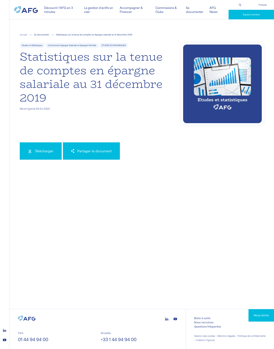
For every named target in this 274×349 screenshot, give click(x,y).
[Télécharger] (41, 151)
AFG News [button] (214, 9)
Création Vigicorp (205, 340)
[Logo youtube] (4, 339)
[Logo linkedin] (4, 330)
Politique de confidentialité (251, 336)
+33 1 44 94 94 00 (118, 339)
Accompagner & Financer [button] (131, 9)
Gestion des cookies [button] (204, 336)
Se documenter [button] (194, 9)
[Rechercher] (240, 5)
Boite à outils (202, 318)
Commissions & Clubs (165, 9)
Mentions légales (226, 336)
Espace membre (251, 14)
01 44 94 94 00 (33, 339)
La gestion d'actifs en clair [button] (98, 9)
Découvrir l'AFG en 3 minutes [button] (58, 9)
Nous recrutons (204, 322)
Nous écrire (261, 315)
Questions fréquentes (207, 326)
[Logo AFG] (26, 9)
